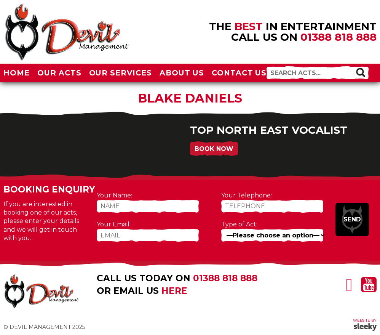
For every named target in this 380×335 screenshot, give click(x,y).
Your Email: (114, 224)
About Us (182, 72)
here (174, 290)
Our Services (120, 72)
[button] (360, 72)
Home (16, 72)
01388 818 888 (338, 36)
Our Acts (59, 72)
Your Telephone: (246, 195)
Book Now (214, 148)
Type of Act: (239, 224)
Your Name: (114, 195)
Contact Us (239, 72)
